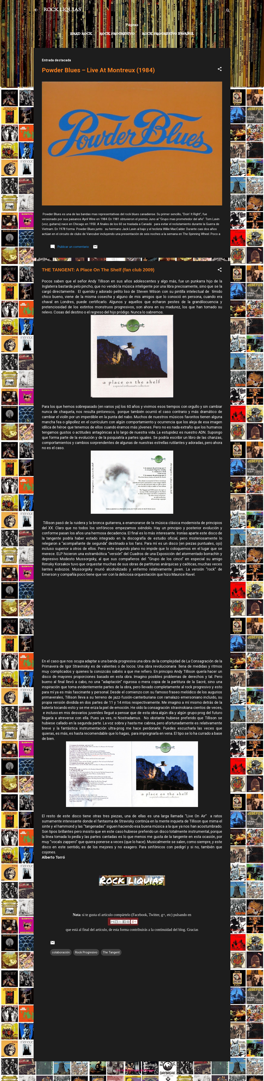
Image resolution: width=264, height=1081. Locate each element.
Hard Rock (81, 34)
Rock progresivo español (168, 34)
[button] (219, 69)
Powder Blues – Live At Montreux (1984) (98, 70)
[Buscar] (227, 11)
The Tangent (111, 952)
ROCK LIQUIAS (62, 9)
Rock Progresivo (116, 34)
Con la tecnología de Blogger (132, 1070)
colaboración (61, 952)
